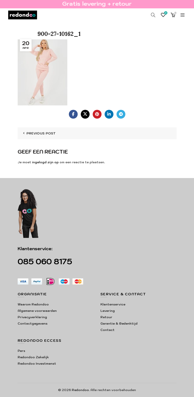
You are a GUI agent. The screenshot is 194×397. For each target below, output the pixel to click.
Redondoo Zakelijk (33, 357)
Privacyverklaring (32, 317)
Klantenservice (112, 304)
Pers (21, 351)
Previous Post (41, 133)
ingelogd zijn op (45, 162)
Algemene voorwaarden (37, 311)
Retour (106, 317)
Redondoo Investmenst (37, 364)
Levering (107, 311)
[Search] (153, 15)
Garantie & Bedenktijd (118, 323)
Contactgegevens (32, 323)
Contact (107, 330)
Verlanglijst (165, 13)
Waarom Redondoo (33, 304)
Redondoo (80, 390)
